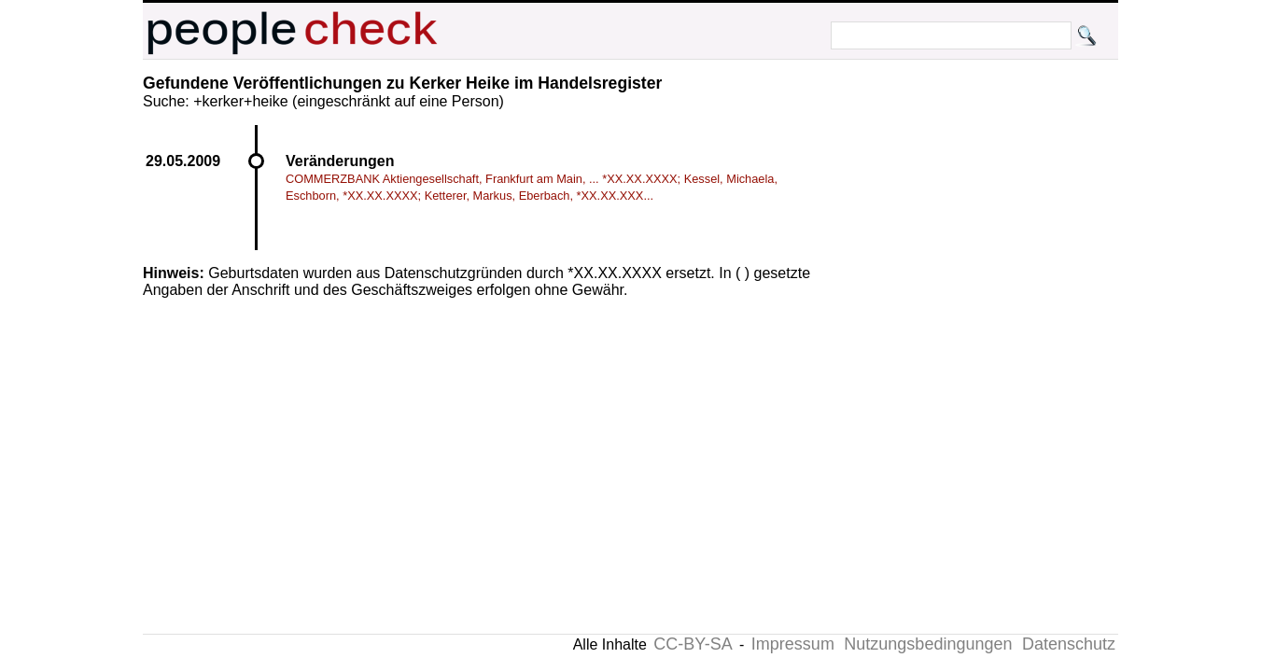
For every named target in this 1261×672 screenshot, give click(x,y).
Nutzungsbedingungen (928, 644)
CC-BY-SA (692, 644)
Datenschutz (1068, 644)
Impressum (792, 644)
